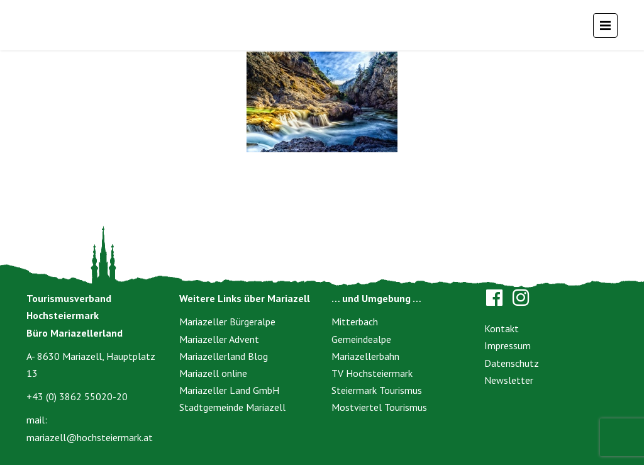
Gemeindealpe (361, 339)
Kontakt (501, 328)
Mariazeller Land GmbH (229, 390)
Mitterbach (354, 321)
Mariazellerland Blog (223, 356)
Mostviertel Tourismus (379, 407)
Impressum (507, 345)
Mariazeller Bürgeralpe (227, 321)
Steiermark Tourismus (376, 390)
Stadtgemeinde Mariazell (232, 407)
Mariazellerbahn (365, 356)
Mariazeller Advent (219, 339)
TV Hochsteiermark (372, 373)
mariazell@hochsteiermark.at (89, 437)
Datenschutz (511, 363)
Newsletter (508, 380)
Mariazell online (213, 373)
